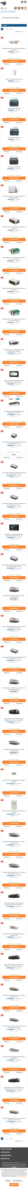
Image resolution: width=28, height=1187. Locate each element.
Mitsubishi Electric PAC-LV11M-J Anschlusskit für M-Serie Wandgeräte (14, 197)
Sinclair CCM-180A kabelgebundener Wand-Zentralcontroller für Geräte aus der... (14, 381)
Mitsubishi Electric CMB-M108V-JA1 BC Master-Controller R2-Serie (14, 842)
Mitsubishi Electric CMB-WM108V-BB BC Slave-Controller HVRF (14, 934)
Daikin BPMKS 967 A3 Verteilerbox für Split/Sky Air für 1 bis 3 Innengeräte (14, 319)
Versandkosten (23, 1162)
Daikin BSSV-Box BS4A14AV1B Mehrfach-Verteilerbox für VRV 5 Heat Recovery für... (14, 719)
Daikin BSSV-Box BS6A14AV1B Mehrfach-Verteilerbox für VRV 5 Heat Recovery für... (14, 904)
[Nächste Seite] (4, 29)
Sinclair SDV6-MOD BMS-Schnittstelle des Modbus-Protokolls (14, 811)
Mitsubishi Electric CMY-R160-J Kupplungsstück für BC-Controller (14, 49)
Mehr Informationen (21, 1176)
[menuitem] (25, 2)
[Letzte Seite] (7, 29)
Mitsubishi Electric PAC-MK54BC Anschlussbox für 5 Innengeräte (14, 289)
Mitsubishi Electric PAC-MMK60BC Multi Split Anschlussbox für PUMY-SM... (14, 412)
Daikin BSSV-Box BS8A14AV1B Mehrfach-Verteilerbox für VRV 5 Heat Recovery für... (14, 965)
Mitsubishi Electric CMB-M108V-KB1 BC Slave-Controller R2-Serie (14, 750)
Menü (4, 8)
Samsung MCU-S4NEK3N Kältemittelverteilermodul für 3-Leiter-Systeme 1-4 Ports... (14, 565)
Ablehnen (8, 1180)
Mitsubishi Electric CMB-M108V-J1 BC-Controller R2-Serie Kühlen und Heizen (14, 873)
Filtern (4, 25)
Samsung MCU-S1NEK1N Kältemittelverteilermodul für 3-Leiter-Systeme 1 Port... (14, 442)
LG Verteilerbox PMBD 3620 (14, 108)
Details (19, 454)
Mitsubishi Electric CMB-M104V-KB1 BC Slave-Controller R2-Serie (14, 596)
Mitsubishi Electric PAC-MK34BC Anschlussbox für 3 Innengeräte (14, 227)
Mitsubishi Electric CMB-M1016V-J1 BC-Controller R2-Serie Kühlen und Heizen (14, 1119)
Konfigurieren (14, 1184)
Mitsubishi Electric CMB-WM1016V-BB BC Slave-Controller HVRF (14, 1057)
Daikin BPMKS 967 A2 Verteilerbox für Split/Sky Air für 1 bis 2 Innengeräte (14, 258)
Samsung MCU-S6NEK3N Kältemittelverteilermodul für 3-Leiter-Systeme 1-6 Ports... (14, 504)
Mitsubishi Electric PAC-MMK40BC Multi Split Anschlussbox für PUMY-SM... (14, 350)
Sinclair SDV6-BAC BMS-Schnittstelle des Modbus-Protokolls (14, 781)
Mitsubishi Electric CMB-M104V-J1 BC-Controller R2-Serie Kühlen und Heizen (14, 627)
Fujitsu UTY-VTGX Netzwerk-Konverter (14, 79)
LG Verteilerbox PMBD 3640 (14, 166)
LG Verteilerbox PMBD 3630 (14, 137)
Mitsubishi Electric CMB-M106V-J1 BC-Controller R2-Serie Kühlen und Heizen (14, 688)
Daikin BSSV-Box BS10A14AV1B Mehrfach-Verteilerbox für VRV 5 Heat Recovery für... (14, 1088)
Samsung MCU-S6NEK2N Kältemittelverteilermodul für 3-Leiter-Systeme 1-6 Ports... (14, 658)
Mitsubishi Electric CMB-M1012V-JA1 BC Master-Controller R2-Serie (14, 996)
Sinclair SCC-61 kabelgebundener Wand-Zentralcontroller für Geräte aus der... (14, 535)
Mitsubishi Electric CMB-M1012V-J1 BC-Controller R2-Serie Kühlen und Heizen (14, 1026)
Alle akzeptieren (17, 1180)
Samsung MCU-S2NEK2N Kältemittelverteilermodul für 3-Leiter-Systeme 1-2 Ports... (14, 473)
